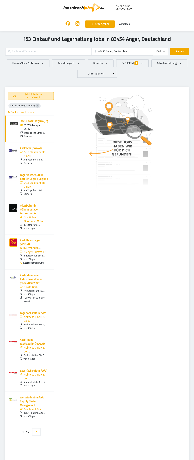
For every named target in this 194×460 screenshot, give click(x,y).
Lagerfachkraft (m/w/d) (33, 313)
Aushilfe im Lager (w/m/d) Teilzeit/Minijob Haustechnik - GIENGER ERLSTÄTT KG (33, 248)
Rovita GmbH (31, 287)
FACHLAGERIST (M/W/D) (34, 121)
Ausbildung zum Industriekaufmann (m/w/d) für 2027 (31, 279)
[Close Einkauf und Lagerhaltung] (37, 106)
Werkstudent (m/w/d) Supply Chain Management (32, 401)
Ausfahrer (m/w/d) (31, 148)
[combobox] (48, 52)
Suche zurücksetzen (21, 112)
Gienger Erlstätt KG (35, 252)
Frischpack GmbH (34, 409)
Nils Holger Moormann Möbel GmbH (34, 221)
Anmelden (124, 24)
